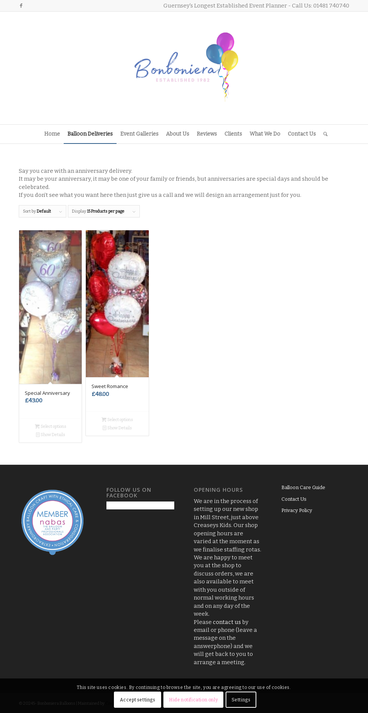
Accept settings (138, 699)
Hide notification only (193, 699)
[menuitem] (52, 134)
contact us (227, 622)
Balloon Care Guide (303, 487)
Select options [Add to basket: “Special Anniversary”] (50, 426)
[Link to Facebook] (21, 5)
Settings (241, 699)
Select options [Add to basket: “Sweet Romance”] (117, 420)
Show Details (50, 435)
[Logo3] (184, 68)
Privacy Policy (296, 510)
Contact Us (294, 499)
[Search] (324, 134)
